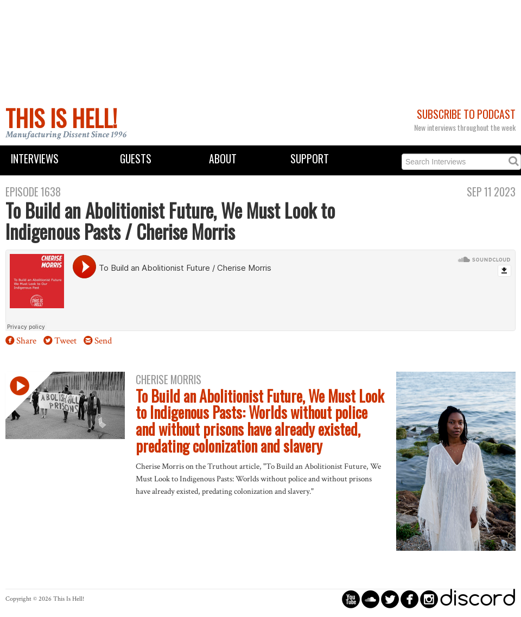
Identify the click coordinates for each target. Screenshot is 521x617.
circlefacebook (409, 598)
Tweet (65, 341)
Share (26, 341)
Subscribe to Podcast (466, 114)
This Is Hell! (61, 118)
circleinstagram (429, 598)
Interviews (35, 159)
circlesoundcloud (370, 598)
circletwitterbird (390, 598)
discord (478, 598)
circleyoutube (351, 598)
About (223, 159)
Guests (135, 159)
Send (103, 341)
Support (309, 159)
